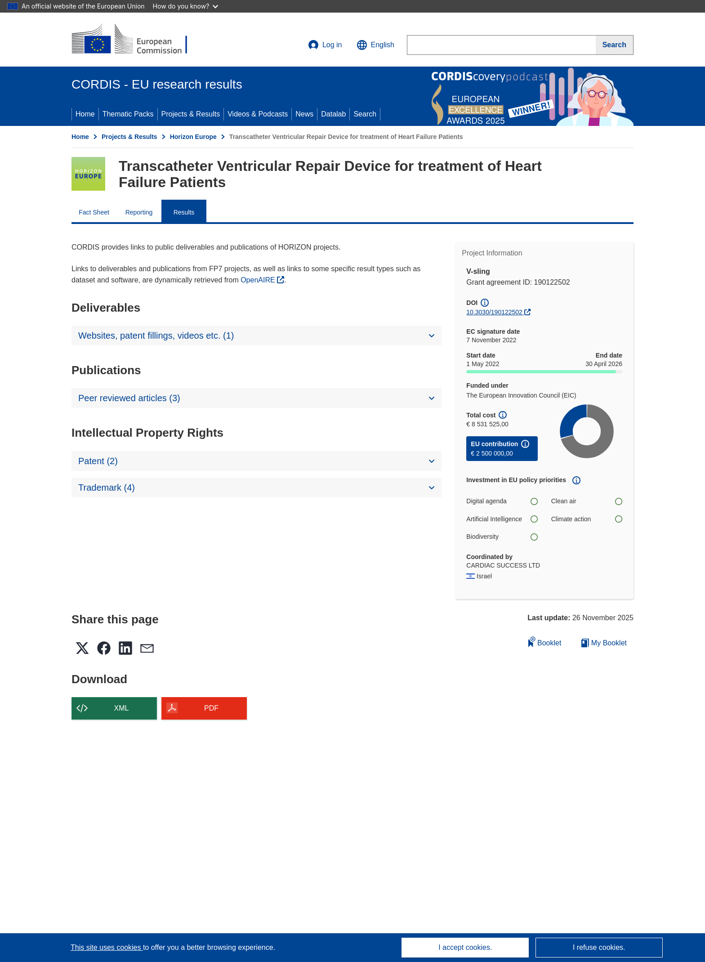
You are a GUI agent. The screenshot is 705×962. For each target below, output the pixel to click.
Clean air (586, 501)
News (304, 114)
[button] (375, 45)
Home (85, 114)
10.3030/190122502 (494, 312)
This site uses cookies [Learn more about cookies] (107, 947)
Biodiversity (501, 537)
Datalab (333, 114)
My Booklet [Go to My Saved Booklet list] (604, 643)
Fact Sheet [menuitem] (94, 212)
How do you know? (186, 6)
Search (364, 114)
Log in (325, 45)
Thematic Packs (128, 114)
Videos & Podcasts (258, 114)
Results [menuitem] (184, 212)
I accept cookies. (465, 947)
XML (121, 708)
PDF (211, 708)
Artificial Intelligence (501, 519)
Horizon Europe (193, 136)
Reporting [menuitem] (139, 212)
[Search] (615, 45)
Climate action (586, 519)
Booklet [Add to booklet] (545, 641)
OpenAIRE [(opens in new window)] (259, 280)
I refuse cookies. (599, 947)
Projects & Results (190, 114)
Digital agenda (501, 501)
